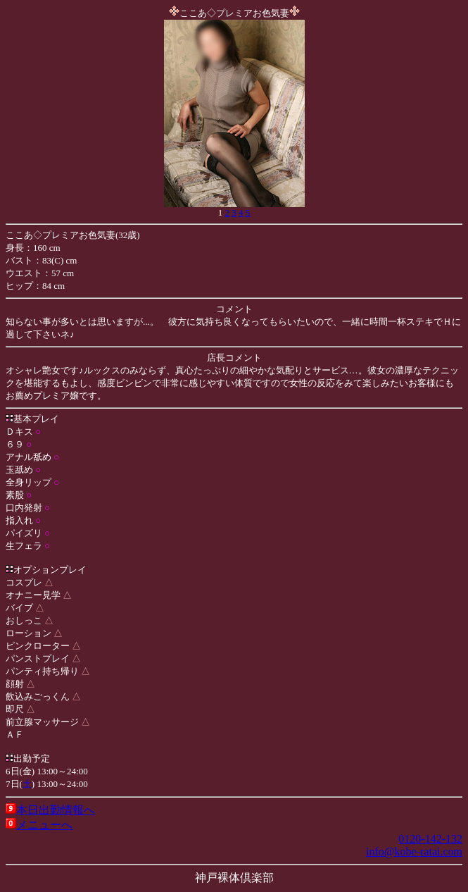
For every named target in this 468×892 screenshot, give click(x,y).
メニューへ (44, 825)
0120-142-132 (430, 839)
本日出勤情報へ (55, 810)
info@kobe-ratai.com (414, 851)
